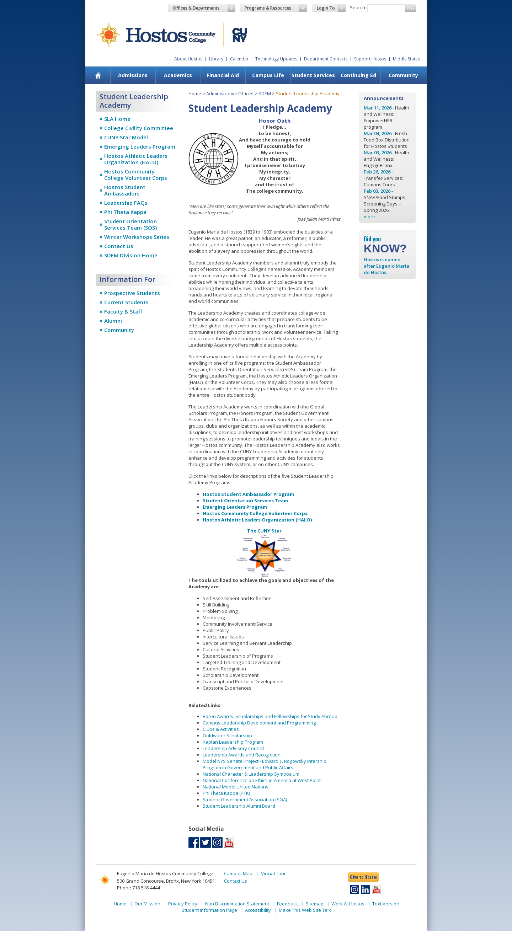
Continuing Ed (358, 75)
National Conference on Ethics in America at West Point (262, 780)
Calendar (239, 59)
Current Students (126, 302)
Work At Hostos (347, 903)
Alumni (113, 320)
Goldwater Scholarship (227, 735)
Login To (331, 8)
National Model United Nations (235, 786)
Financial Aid (223, 75)
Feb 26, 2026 (377, 171)
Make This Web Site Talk (305, 910)
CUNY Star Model (126, 137)
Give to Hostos (363, 877)
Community (403, 75)
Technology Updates (276, 59)
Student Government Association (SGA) (245, 799)
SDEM (264, 93)
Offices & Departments (204, 8)
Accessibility (258, 910)
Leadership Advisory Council (233, 748)
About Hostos (188, 59)
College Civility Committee (138, 128)
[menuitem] (98, 75)
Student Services (313, 75)
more (369, 216)
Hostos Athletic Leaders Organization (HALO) (135, 159)
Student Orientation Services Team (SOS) (130, 224)
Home (194, 93)
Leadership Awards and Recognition (242, 754)
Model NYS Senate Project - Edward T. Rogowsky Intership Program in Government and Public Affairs (264, 764)
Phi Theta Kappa (125, 212)
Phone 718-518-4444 (138, 887)
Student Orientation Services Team (245, 500)
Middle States (406, 59)
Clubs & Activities (221, 729)
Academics (178, 75)
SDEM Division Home (131, 255)
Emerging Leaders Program (139, 146)
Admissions (133, 75)
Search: (358, 7)
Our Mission (147, 903)
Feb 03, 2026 (377, 191)
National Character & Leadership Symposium (251, 774)
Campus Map (238, 873)
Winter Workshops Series (136, 237)
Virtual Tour (273, 873)
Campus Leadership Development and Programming (259, 722)
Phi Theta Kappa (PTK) (226, 793)
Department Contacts (325, 59)
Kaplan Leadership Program (233, 742)
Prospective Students (132, 293)
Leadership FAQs (126, 202)
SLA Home (117, 119)
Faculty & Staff (123, 311)
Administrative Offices (230, 93)
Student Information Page (209, 910)
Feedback (287, 903)
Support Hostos (370, 59)
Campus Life (268, 75)
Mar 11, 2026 (377, 108)
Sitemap (315, 903)
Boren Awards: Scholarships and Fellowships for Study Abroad (270, 716)
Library (216, 59)
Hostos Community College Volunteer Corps (135, 174)
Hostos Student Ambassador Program (248, 494)
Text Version (385, 903)
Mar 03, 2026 (377, 152)
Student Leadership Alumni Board (239, 806)
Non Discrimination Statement (237, 903)
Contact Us (118, 246)
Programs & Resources (276, 8)
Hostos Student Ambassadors (124, 190)
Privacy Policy (182, 903)
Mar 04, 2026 (377, 133)
